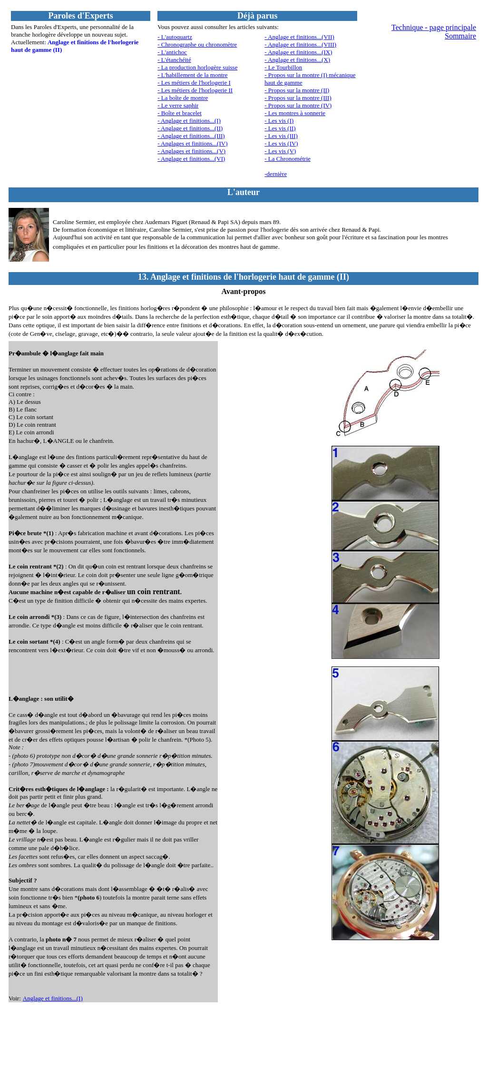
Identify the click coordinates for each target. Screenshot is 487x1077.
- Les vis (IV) (281, 143)
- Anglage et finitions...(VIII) (300, 44)
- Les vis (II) (279, 128)
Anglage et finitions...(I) (53, 998)
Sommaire (460, 36)
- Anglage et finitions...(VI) (191, 158)
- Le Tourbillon (283, 67)
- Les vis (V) (280, 151)
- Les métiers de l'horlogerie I (194, 82)
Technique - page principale (433, 27)
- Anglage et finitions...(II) (190, 128)
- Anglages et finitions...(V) (191, 151)
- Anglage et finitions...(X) (297, 59)
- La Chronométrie (287, 158)
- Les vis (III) (281, 135)
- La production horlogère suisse (197, 67)
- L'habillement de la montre (192, 74)
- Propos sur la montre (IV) (297, 105)
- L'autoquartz (174, 36)
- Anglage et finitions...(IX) (298, 52)
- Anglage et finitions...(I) (189, 120)
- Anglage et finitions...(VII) (299, 36)
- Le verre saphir (177, 105)
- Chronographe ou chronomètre (197, 44)
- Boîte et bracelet (179, 113)
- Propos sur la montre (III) (297, 97)
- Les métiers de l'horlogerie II (195, 90)
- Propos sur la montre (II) (296, 90)
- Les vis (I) (278, 120)
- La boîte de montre (182, 97)
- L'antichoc (172, 52)
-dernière (275, 173)
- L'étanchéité (174, 59)
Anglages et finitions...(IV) (194, 143)
